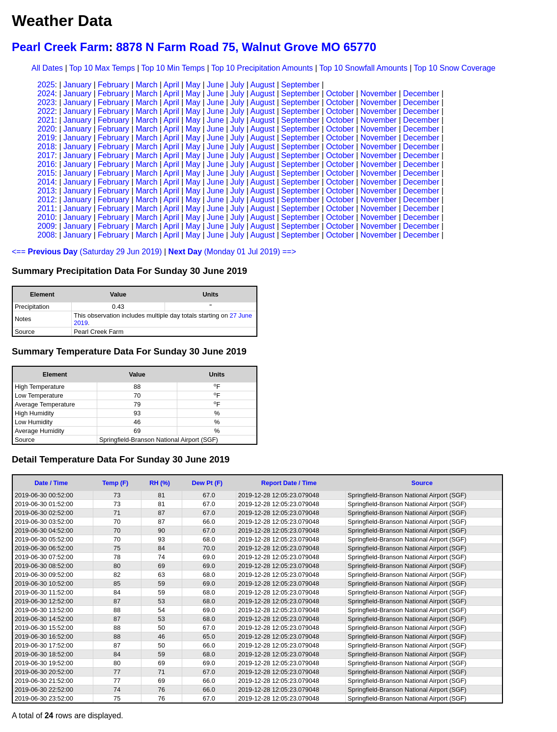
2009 (46, 226)
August (262, 85)
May (193, 85)
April (171, 85)
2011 (46, 208)
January (77, 85)
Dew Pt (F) (207, 483)
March (146, 85)
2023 (46, 102)
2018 (46, 146)
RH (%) (159, 483)
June (215, 85)
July (237, 85)
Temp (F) (115, 483)
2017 (46, 155)
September (300, 85)
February (113, 85)
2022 (46, 111)
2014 (46, 182)
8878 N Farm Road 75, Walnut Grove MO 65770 (246, 47)
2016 (46, 164)
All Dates (47, 68)
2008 (46, 235)
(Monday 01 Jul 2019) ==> (232, 251)
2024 (46, 93)
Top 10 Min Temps (173, 68)
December (421, 93)
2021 (46, 120)
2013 (46, 191)
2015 (46, 173)
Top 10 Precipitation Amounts (262, 68)
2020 (46, 129)
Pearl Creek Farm (60, 47)
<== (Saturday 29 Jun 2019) (87, 251)
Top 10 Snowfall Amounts (363, 68)
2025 (46, 85)
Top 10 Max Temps (102, 68)
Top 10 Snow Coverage (454, 68)
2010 (46, 217)
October (340, 93)
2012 (46, 199)
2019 (46, 138)
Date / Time (51, 483)
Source (421, 483)
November (379, 93)
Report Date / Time (289, 483)
